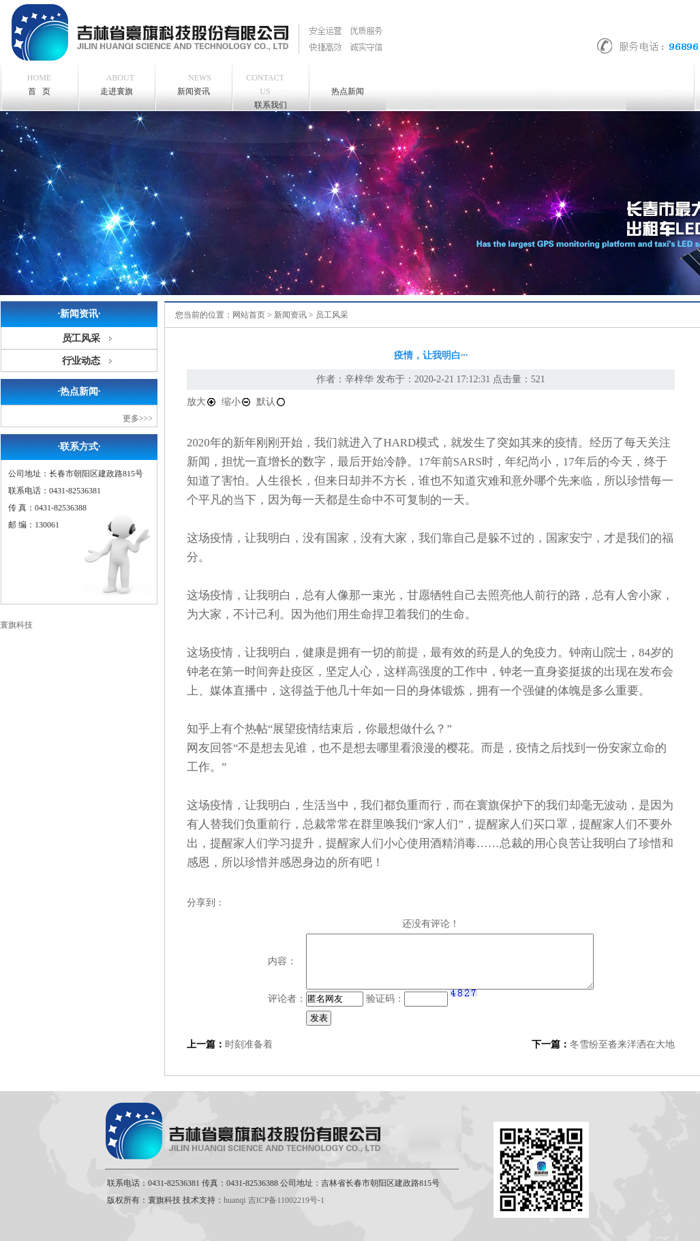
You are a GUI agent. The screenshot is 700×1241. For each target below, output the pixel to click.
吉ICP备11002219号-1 (286, 1200)
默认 (271, 402)
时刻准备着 (249, 1044)
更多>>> (138, 418)
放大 (202, 402)
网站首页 (248, 315)
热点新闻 (347, 91)
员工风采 (81, 338)
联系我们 (265, 90)
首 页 (39, 84)
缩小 (237, 402)
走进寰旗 (117, 83)
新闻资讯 (194, 83)
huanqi (235, 1200)
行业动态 (81, 361)
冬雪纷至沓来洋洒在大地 (622, 1044)
